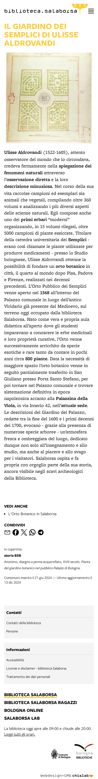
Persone (12, 631)
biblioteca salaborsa (30, 694)
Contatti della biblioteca (23, 622)
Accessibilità (15, 660)
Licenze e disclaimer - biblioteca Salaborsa (36, 668)
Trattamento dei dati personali (28, 676)
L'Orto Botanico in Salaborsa (32, 513)
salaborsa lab (22, 718)
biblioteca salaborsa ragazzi (40, 702)
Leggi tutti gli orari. (19, 734)
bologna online (23, 710)
